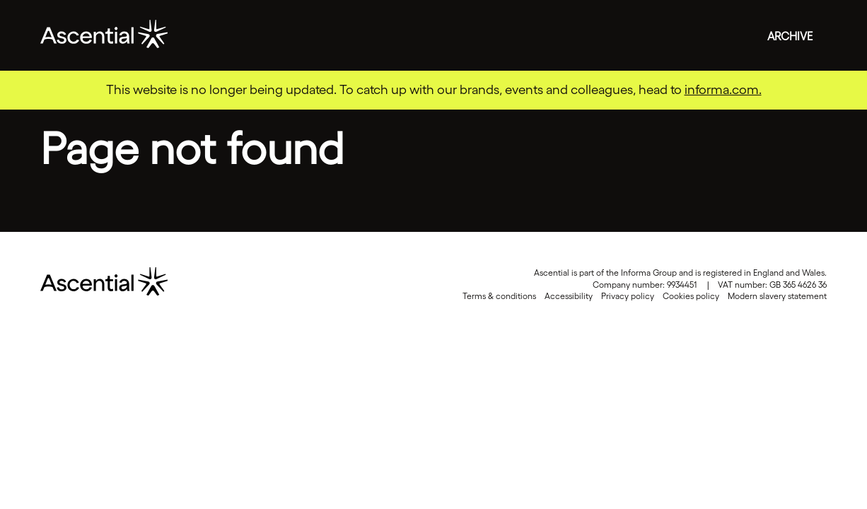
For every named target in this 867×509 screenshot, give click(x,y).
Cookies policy (691, 295)
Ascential (104, 35)
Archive (790, 36)
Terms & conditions (499, 295)
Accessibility (569, 295)
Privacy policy (627, 295)
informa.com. (723, 89)
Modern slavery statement (777, 295)
